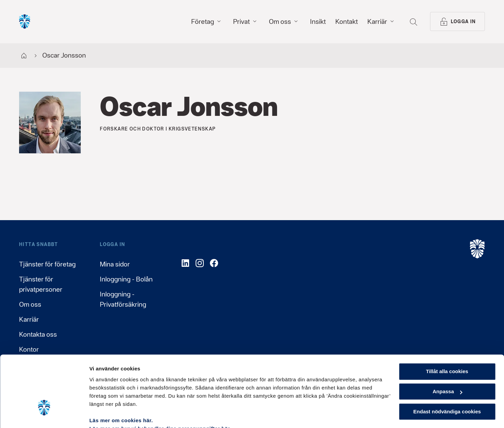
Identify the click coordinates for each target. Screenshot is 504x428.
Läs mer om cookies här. (121, 388)
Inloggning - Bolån (126, 279)
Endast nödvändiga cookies (447, 379)
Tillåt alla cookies (447, 339)
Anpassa (447, 359)
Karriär (29, 319)
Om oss (30, 304)
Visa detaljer (104, 414)
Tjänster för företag (47, 264)
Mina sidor (115, 264)
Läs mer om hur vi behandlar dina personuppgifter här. (160, 396)
